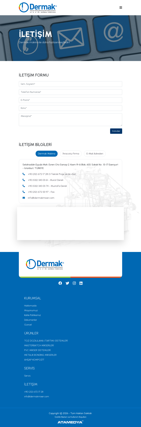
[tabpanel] (70, 181)
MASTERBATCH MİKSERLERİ (39, 345)
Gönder (116, 131)
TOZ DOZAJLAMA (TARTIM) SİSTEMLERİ (46, 340)
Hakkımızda (30, 305)
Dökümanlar (30, 319)
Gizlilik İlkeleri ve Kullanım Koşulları (70, 417)
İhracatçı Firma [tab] (71, 153)
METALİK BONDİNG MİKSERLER (40, 355)
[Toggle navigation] (120, 7)
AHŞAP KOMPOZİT (34, 359)
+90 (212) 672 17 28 (33, 391)
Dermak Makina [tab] (46, 153)
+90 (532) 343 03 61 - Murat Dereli (45, 180)
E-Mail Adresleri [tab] (95, 153)
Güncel (28, 324)
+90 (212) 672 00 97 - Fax (41, 191)
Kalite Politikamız (32, 315)
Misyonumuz (31, 310)
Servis (27, 375)
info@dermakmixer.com (41, 197)
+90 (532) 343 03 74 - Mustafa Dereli (47, 186)
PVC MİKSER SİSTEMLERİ (37, 350)
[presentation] (41, 134)
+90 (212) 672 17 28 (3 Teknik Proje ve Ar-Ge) (52, 174)
